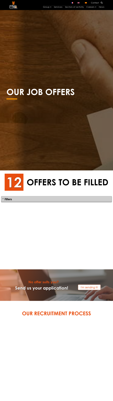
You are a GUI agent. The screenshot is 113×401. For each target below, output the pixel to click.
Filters (8, 199)
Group (46, 7)
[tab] (56, 199)
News (101, 7)
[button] (89, 284)
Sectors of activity (74, 7)
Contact (95, 3)
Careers (90, 7)
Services (58, 7)
